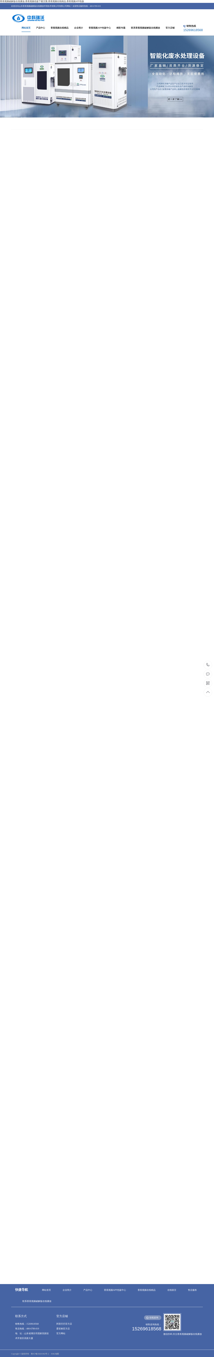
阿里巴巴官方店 (64, 1324)
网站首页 (46, 1290)
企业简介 (67, 1290)
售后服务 (192, 1290)
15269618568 (208, 665)
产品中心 (87, 1290)
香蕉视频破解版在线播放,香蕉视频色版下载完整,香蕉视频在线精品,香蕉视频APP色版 (42, 1)
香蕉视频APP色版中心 (115, 1290)
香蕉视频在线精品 (147, 1290)
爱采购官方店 (63, 1328)
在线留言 (171, 1290)
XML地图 (55, 1354)
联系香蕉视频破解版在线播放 (36, 1301)
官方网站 (60, 1333)
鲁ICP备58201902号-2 (40, 1354)
